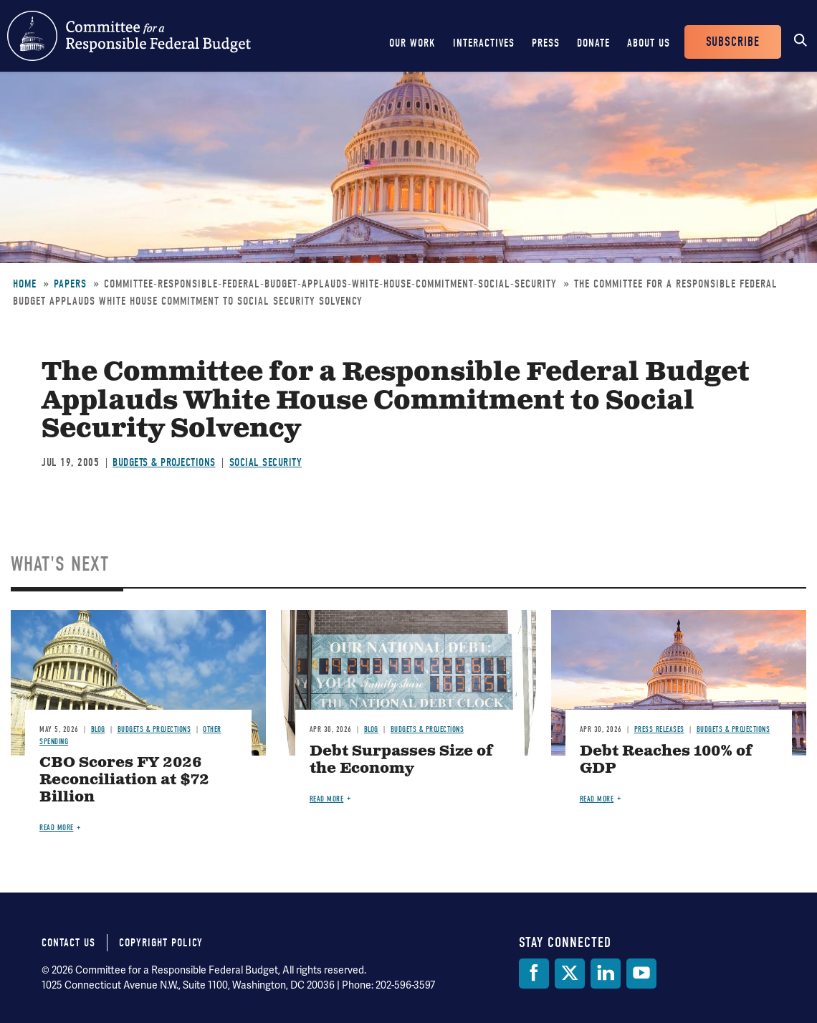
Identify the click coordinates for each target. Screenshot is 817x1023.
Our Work (412, 43)
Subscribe (733, 41)
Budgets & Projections (164, 462)
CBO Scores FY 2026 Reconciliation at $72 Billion (124, 780)
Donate (593, 43)
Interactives (484, 43)
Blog (98, 729)
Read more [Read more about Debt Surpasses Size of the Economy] (327, 799)
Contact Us (68, 942)
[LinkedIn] (606, 973)
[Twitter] (570, 973)
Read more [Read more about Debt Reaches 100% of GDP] (597, 799)
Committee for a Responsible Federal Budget (129, 36)
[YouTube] (641, 973)
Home (25, 283)
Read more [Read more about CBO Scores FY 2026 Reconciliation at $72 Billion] (56, 827)
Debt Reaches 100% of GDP (666, 760)
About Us (648, 43)
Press (546, 43)
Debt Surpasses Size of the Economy (401, 760)
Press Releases (659, 729)
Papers (70, 283)
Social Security (265, 462)
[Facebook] (534, 973)
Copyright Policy (161, 942)
